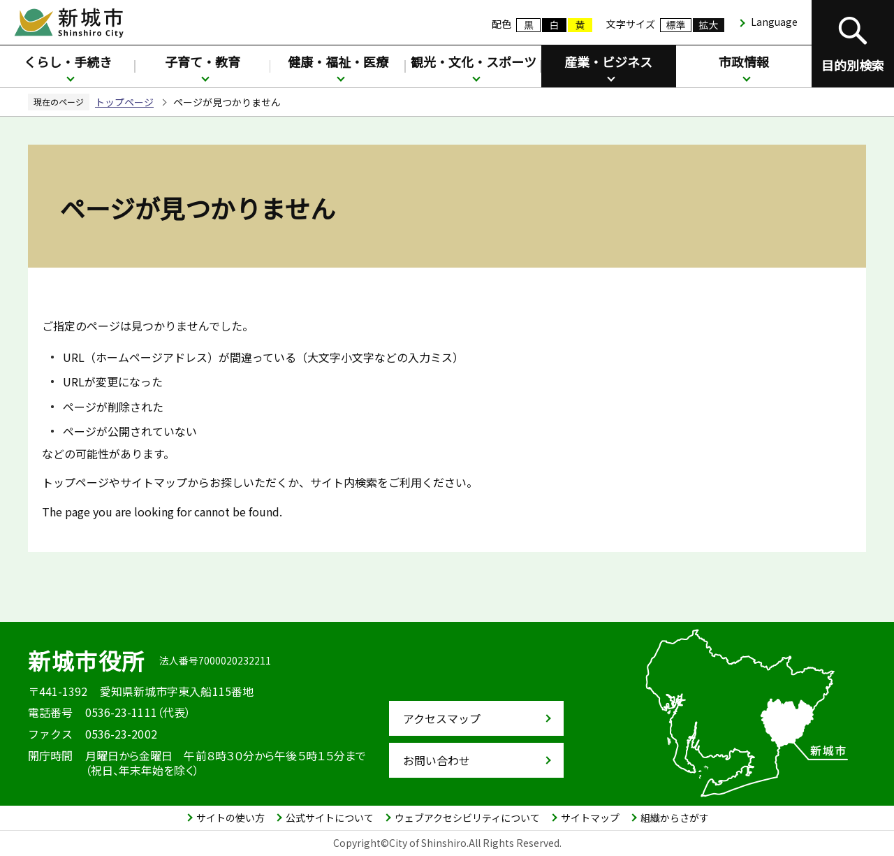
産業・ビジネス (608, 61)
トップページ (124, 102)
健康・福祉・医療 (338, 61)
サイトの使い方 (230, 818)
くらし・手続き (68, 61)
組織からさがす (674, 818)
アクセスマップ (442, 718)
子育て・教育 (202, 61)
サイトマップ (590, 818)
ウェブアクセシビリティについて (467, 818)
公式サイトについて (330, 818)
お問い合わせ (436, 760)
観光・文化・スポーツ (473, 61)
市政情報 (744, 61)
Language (774, 22)
